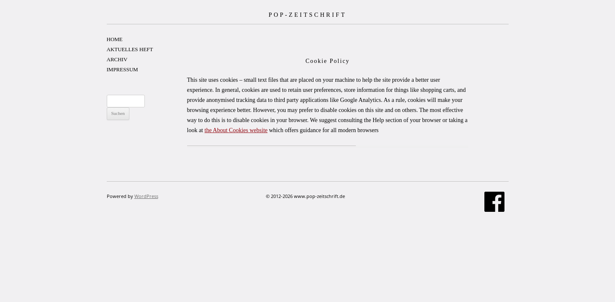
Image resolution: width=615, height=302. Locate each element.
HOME (115, 39)
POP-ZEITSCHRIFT (307, 14)
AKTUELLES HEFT (130, 49)
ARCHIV (117, 59)
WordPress (146, 196)
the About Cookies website (236, 130)
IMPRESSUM (122, 69)
